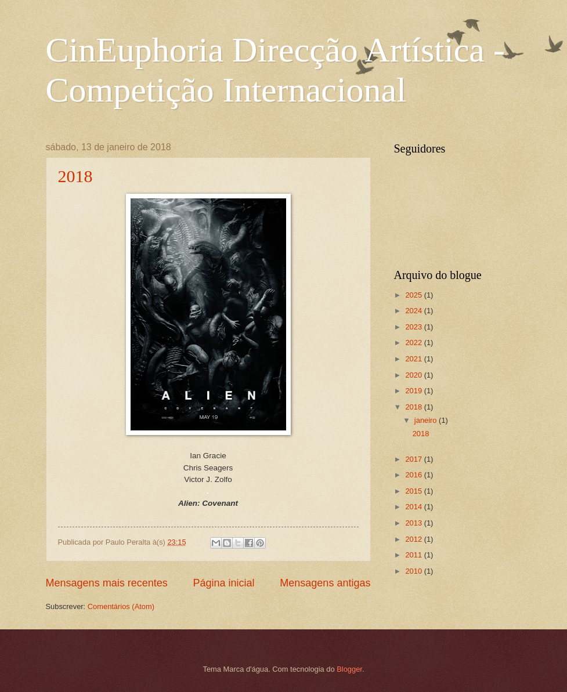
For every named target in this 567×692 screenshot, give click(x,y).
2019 (414, 390)
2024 (414, 310)
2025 (414, 295)
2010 (414, 571)
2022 (414, 342)
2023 (414, 327)
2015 (414, 491)
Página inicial (223, 583)
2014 (414, 506)
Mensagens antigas (325, 583)
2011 (414, 554)
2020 (414, 375)
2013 (414, 523)
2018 (75, 176)
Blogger (349, 669)
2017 (414, 459)
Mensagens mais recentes (107, 583)
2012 (414, 539)
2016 (414, 474)
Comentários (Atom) (121, 606)
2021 (414, 358)
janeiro (426, 420)
